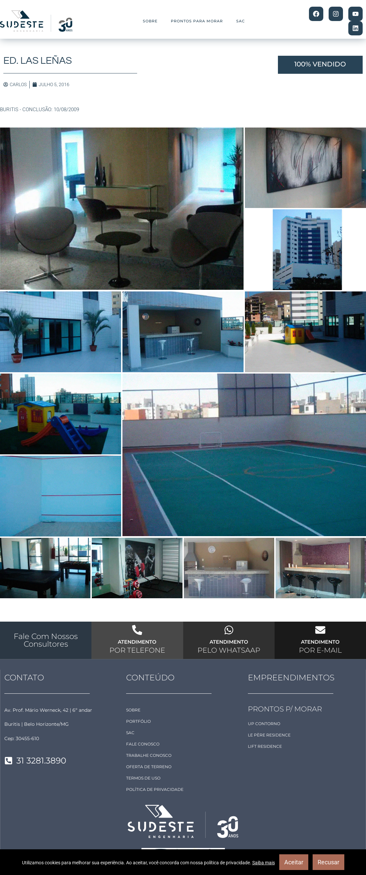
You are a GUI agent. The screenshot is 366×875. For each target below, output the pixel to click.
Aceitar (293, 862)
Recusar (328, 862)
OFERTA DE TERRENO (148, 766)
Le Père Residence (269, 734)
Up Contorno (264, 723)
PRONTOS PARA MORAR (197, 21)
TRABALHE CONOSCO (148, 755)
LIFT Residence (265, 746)
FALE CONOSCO (142, 743)
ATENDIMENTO (137, 642)
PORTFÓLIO (138, 721)
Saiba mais (263, 862)
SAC (240, 21)
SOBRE (150, 21)
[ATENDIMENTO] (137, 630)
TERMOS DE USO (143, 778)
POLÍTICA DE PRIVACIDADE (155, 789)
